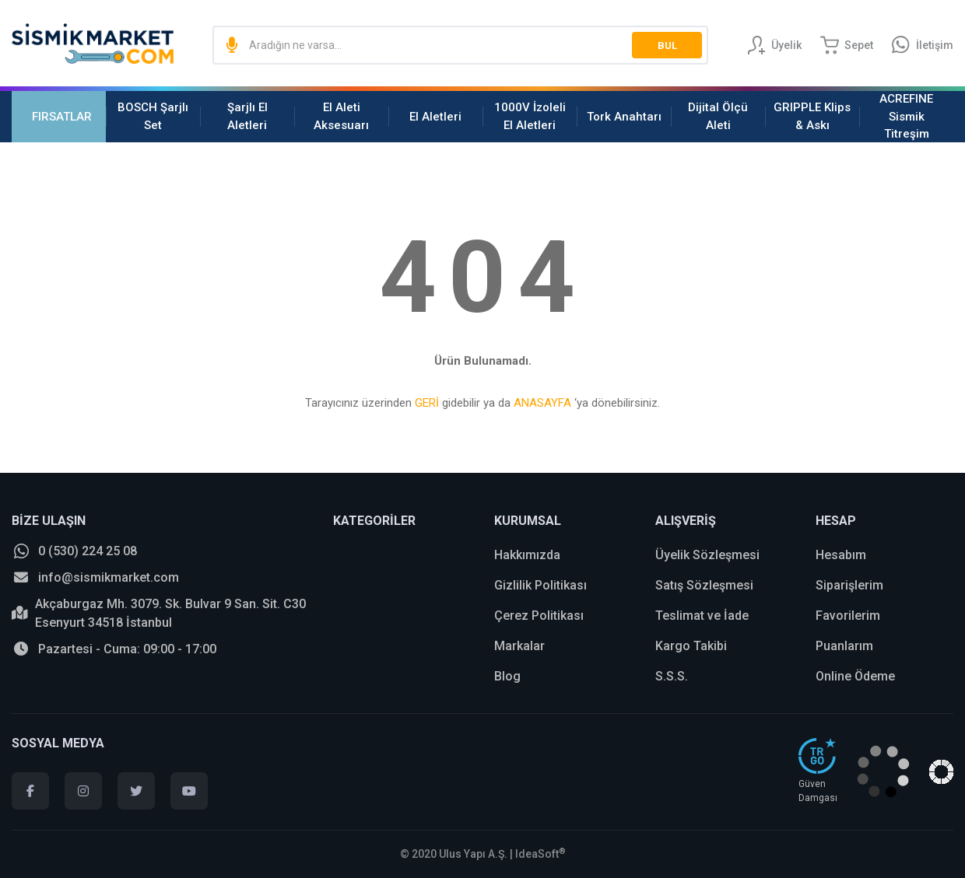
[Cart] (846, 45)
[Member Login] (774, 45)
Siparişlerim (849, 585)
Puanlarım (844, 645)
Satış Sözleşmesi (704, 585)
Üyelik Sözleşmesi (707, 554)
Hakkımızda (527, 554)
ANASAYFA (542, 403)
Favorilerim (848, 615)
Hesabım (841, 554)
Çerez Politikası (539, 615)
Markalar (519, 645)
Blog (507, 676)
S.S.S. (671, 676)
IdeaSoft (540, 854)
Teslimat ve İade (702, 615)
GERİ (427, 403)
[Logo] (93, 43)
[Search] (460, 45)
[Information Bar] (922, 45)
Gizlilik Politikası (540, 585)
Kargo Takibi (691, 645)
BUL (667, 45)
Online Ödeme (855, 676)
